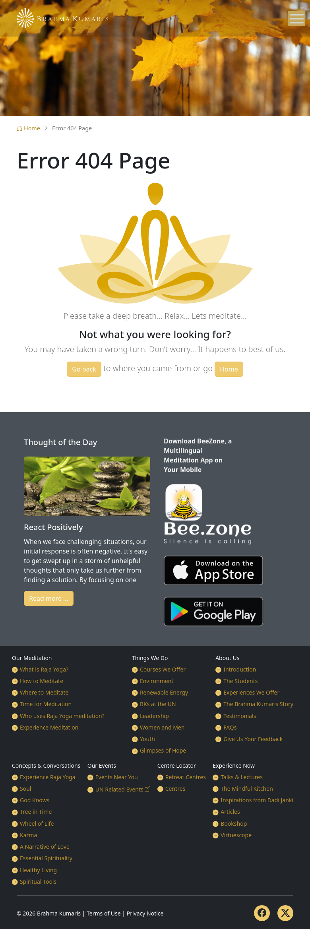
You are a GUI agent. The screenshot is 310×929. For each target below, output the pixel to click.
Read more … (48, 598)
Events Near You (116, 777)
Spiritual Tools (38, 881)
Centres (175, 788)
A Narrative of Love (45, 846)
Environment (156, 681)
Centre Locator (176, 765)
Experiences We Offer (251, 692)
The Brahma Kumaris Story (258, 704)
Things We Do (150, 658)
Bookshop (234, 823)
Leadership (154, 716)
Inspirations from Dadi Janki (257, 800)
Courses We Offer (163, 669)
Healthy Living (38, 870)
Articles (230, 811)
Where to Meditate (44, 692)
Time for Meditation (46, 704)
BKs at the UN (158, 704)
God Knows (34, 800)
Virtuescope (236, 835)
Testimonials (239, 716)
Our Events (101, 765)
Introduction (239, 669)
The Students (240, 681)
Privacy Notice (145, 913)
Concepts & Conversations (46, 765)
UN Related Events (119, 789)
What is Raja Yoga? (44, 669)
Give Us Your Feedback (253, 739)
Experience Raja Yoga (48, 777)
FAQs (229, 727)
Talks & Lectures (242, 777)
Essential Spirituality (46, 858)
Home (28, 128)
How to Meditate (41, 681)
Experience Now (234, 765)
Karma (28, 835)
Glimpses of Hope (163, 750)
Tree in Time (36, 811)
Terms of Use (104, 913)
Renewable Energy (164, 692)
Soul (25, 788)
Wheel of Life (37, 823)
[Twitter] (285, 913)
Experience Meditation (49, 727)
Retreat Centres (185, 777)
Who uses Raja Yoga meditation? (62, 716)
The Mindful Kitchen (247, 788)
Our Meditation (32, 658)
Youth (147, 739)
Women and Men (162, 727)
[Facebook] (262, 913)
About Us (227, 658)
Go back (84, 369)
